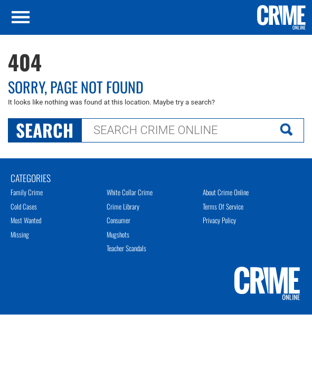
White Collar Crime (130, 192)
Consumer (118, 220)
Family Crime (27, 192)
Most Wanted (26, 220)
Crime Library (123, 206)
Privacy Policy (219, 220)
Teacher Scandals (126, 248)
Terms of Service (223, 206)
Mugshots (118, 234)
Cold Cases (24, 206)
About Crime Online (226, 192)
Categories (31, 177)
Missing (20, 234)
